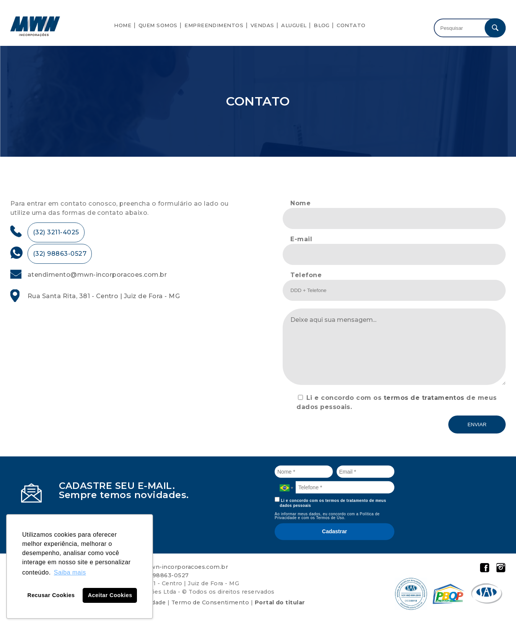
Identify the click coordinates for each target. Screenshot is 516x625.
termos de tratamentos (424, 397)
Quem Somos (157, 25)
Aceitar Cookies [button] (110, 595)
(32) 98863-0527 (59, 253)
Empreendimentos (213, 25)
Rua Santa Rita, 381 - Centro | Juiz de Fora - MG (104, 296)
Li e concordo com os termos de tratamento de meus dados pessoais (330, 502)
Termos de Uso (330, 518)
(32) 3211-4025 (56, 232)
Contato (351, 25)
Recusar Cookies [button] (51, 595)
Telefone (306, 275)
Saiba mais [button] (70, 572)
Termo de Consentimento (210, 602)
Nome (300, 203)
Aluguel (293, 25)
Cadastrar (334, 531)
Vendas (262, 25)
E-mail (301, 239)
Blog (322, 25)
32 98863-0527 (166, 575)
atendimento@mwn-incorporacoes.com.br (97, 274)
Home (122, 25)
